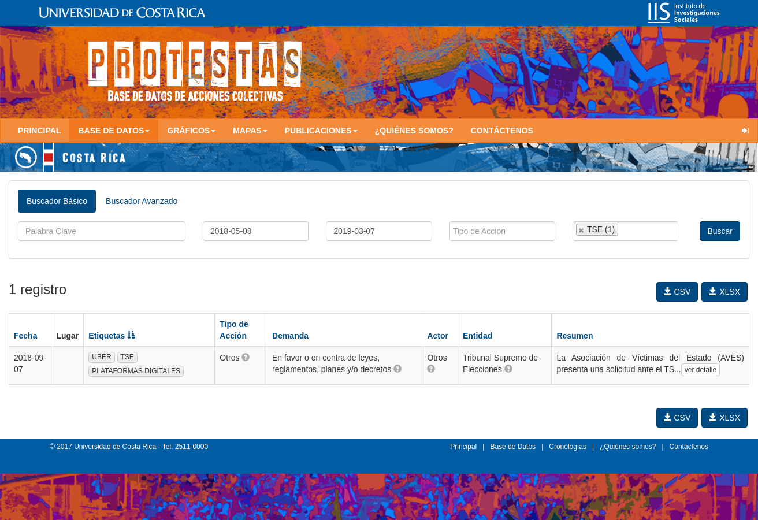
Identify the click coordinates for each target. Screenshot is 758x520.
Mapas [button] (250, 130)
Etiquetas (111, 335)
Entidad (477, 335)
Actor (437, 335)
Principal (39, 130)
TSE (127, 357)
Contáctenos (502, 130)
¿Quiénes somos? (414, 130)
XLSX (724, 291)
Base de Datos (513, 447)
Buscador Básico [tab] (57, 201)
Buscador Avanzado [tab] (141, 201)
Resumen (574, 335)
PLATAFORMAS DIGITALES (136, 371)
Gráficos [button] (191, 130)
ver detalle (700, 370)
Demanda (290, 335)
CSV (677, 291)
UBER (101, 357)
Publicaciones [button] (321, 130)
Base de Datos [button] (114, 130)
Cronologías (567, 447)
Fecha (25, 335)
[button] (245, 357)
